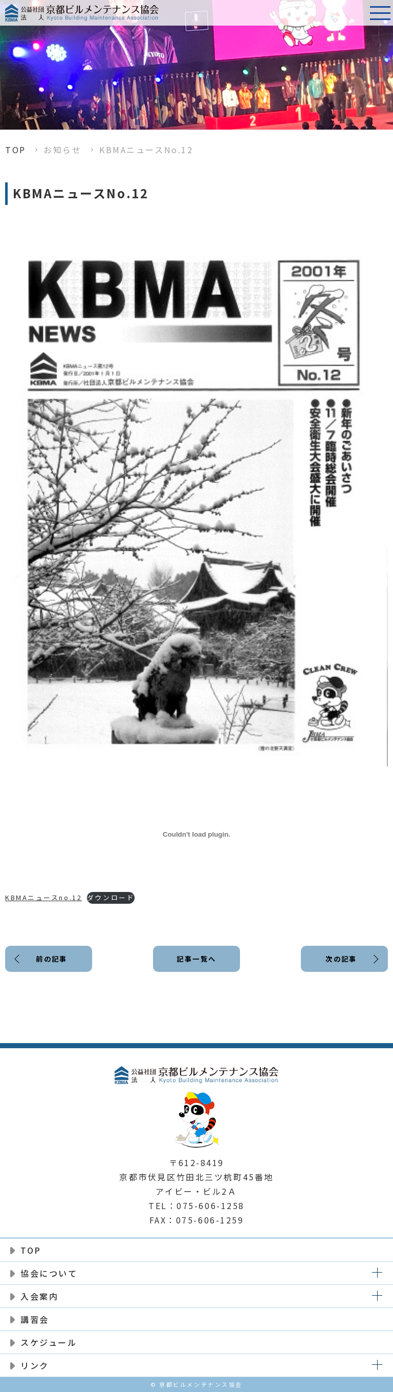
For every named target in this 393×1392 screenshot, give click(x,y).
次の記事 (340, 959)
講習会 (34, 1319)
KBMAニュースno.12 (43, 897)
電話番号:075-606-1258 (354, 13)
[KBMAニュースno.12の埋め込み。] (196, 834)
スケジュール (48, 1342)
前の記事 (52, 959)
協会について (48, 1273)
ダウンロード (111, 897)
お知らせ (62, 149)
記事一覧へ (196, 959)
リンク (34, 1365)
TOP (15, 149)
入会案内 (39, 1296)
